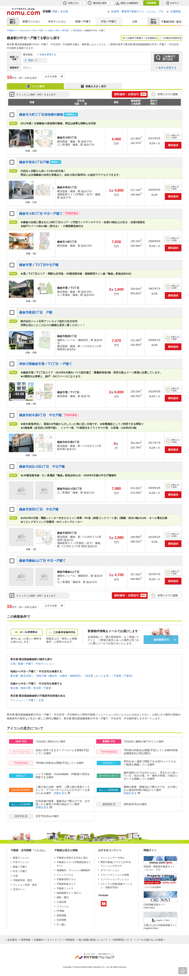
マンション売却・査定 (25, 884)
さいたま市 (102, 675)
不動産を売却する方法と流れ (72, 857)
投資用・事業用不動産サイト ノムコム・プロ (159, 868)
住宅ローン (19, 889)
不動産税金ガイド (66, 884)
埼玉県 (89, 675)
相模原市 (75, 675)
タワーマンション (110, 870)
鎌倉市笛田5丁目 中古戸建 (39, 509)
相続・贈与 (63, 897)
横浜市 (53, 675)
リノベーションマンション (114, 879)
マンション (16, 700)
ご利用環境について (122, 939)
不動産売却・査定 (22, 880)
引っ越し (61, 924)
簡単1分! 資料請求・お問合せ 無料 (130, 94)
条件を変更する (167, 67)
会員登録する (161, 639)
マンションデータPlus (112, 857)
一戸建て (31, 700)
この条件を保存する (170, 38)
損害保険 (61, 915)
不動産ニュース (65, 888)
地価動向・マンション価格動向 (73, 870)
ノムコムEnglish (152, 887)
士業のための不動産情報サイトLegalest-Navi (160, 927)
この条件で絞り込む (166, 58)
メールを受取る (26, 632)
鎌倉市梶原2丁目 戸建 (35, 312)
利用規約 (70, 939)
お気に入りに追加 (165, 94)
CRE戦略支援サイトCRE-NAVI (154, 906)
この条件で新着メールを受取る (139, 38)
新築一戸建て (83, 21)
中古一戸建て (109, 21)
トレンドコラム (65, 874)
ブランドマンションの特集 (114, 874)
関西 (55, 11)
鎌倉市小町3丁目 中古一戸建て (41, 213)
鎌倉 (30, 60)
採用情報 (25, 939)
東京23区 (26, 675)
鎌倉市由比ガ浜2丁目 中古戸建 (42, 466)
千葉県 (117, 675)
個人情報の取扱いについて (93, 939)
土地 (135, 21)
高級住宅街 (111, 887)
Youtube (103, 903)
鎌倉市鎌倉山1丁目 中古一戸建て (42, 560)
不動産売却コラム (66, 879)
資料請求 (173, 145)
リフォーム (63, 906)
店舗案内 (39, 939)
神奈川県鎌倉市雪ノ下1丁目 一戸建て (45, 364)
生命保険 (61, 919)
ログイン (172, 3)
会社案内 (12, 939)
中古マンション (57, 21)
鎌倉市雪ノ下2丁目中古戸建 (39, 265)
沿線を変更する (47, 54)
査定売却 (170, 21)
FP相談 (61, 910)
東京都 (14, 675)
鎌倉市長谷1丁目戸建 (34, 162)
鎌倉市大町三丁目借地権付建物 (41, 114)
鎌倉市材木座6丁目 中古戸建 (40, 415)
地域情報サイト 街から (69, 893)
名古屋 (64, 11)
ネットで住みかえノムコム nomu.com (23, 11)
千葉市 (128, 675)
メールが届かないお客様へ (150, 939)
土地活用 (61, 902)
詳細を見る (60, 793)
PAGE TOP (182, 970)
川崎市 (63, 675)
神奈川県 (41, 675)
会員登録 (151, 3)
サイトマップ (54, 939)
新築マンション (30, 21)
